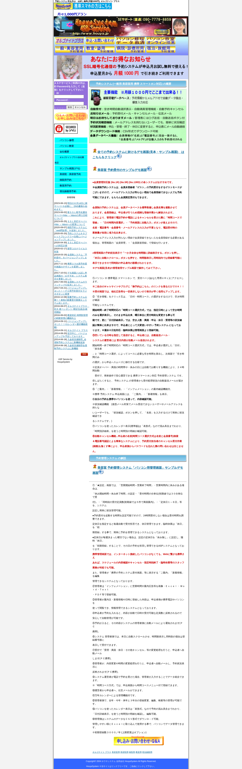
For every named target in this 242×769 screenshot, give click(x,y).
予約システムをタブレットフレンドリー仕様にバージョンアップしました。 (70, 236)
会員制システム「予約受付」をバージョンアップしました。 (70, 257)
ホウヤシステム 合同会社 (113, 761)
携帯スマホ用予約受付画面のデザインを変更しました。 (70, 266)
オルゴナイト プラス (77, 330)
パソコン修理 (67, 140)
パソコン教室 (67, 146)
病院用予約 (65, 180)
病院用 (132, 752)
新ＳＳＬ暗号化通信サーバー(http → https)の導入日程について (70, 215)
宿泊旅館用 (147, 752)
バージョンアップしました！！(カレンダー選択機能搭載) (71, 324)
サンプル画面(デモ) (70, 168)
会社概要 (64, 151)
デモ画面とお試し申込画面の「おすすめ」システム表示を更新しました (70, 276)
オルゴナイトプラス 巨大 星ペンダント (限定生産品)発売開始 (71, 309)
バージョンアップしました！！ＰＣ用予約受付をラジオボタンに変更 (70, 291)
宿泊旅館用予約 (68, 191)
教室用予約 (65, 185)
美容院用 (124, 752)
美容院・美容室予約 (70, 174)
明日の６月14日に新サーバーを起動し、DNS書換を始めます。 (70, 206)
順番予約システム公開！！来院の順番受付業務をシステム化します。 (70, 300)
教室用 (139, 752)
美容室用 (116, 752)
